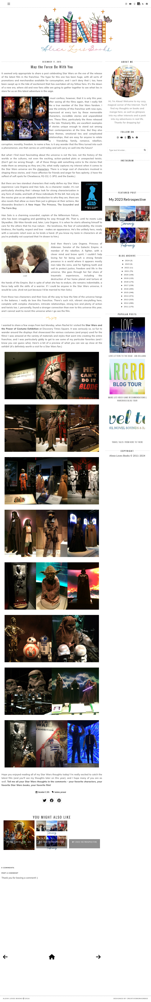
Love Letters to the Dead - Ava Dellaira (127, 355)
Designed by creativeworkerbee (131, 998)
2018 (126, 282)
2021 (126, 271)
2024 (127, 260)
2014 (126, 296)
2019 (126, 278)
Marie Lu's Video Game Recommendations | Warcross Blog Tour (127, 399)
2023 (127, 264)
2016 (126, 289)
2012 (126, 303)
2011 (126, 306)
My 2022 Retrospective (84, 842)
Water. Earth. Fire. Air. (19, 842)
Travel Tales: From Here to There (127, 442)
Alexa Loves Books (12, 998)
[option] (19, 835)
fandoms (57, 792)
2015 (126, 292)
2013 (126, 299)
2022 (126, 267)
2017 (126, 285)
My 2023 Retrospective (51, 842)
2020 (126, 275)
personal (63, 792)
